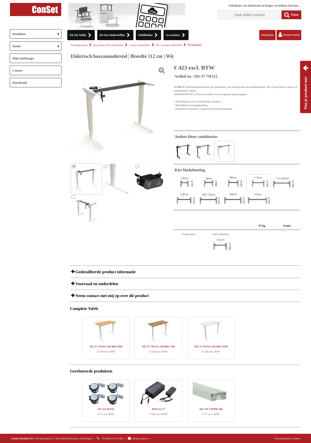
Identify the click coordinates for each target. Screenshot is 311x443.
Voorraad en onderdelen (96, 283)
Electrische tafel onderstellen (108, 45)
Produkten (36, 35)
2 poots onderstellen (139, 45)
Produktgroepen (79, 45)
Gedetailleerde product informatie (105, 272)
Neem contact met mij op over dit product (111, 295)
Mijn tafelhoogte (23, 58)
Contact (17, 70)
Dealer (36, 47)
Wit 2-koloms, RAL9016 (169, 45)
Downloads (19, 82)
